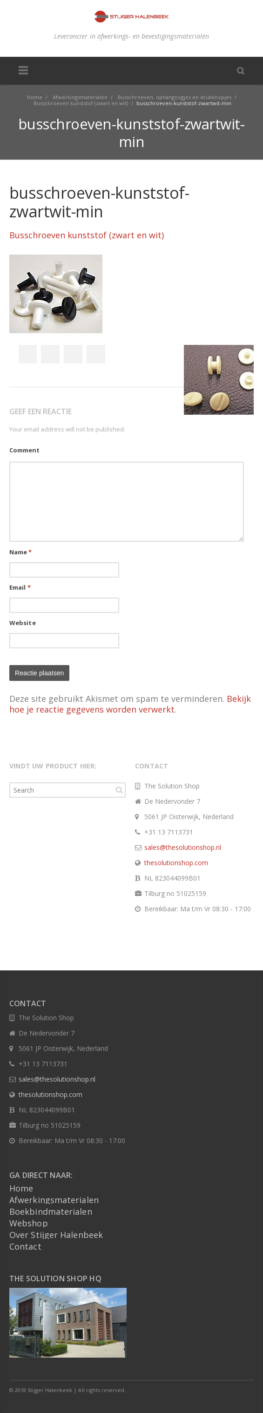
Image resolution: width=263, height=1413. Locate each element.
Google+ (73, 354)
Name (20, 552)
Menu (23, 71)
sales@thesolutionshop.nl (182, 847)
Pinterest (96, 354)
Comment (24, 450)
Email (20, 587)
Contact (25, 1246)
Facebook (27, 354)
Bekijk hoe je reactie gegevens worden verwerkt (130, 704)
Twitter (50, 354)
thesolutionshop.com (176, 862)
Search (119, 789)
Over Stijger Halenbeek (56, 1234)
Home (21, 1188)
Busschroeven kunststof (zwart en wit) (86, 235)
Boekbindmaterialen (50, 1211)
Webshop (28, 1223)
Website (22, 623)
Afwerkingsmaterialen (54, 1199)
